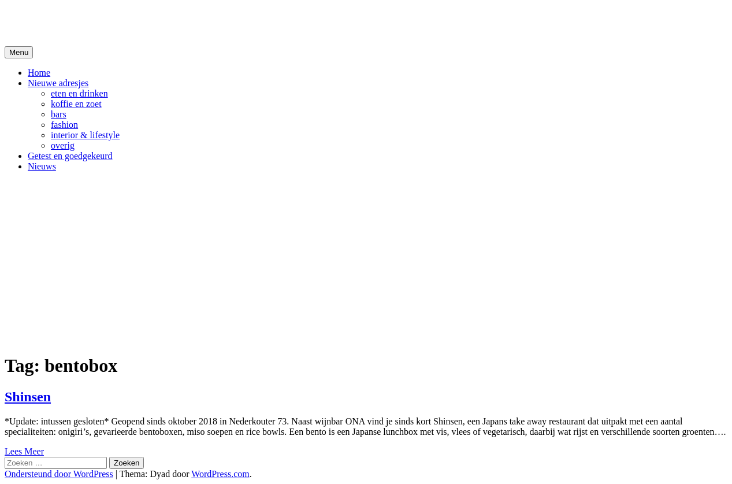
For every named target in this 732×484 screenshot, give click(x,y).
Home (39, 72)
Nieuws (42, 166)
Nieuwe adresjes (58, 83)
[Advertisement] (366, 262)
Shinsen (28, 396)
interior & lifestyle (85, 135)
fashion (64, 125)
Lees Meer (24, 451)
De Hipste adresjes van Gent (116, 22)
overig (63, 145)
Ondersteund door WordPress (59, 474)
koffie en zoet (76, 104)
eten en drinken (79, 93)
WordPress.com (220, 474)
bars (58, 114)
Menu (18, 52)
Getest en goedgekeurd (70, 156)
